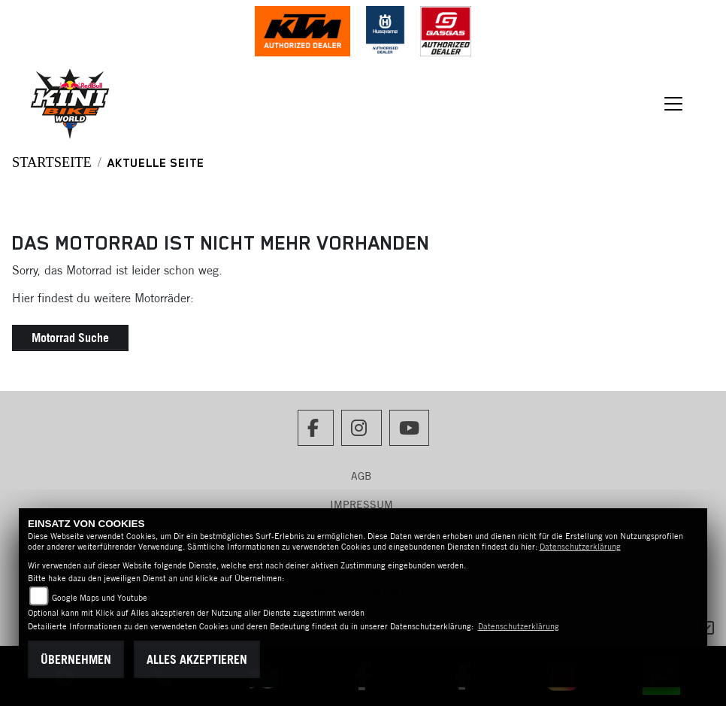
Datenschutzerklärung (580, 546)
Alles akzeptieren (197, 659)
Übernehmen (76, 659)
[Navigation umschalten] (673, 104)
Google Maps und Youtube (99, 597)
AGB (361, 476)
